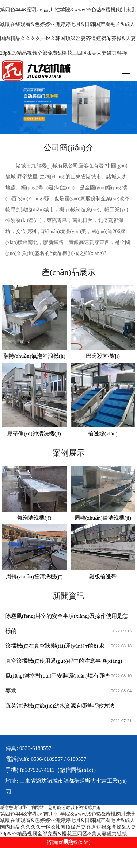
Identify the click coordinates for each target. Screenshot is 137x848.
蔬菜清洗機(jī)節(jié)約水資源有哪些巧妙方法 (59, 706)
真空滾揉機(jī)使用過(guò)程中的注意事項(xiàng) (63, 661)
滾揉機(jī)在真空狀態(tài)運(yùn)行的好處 (54, 646)
